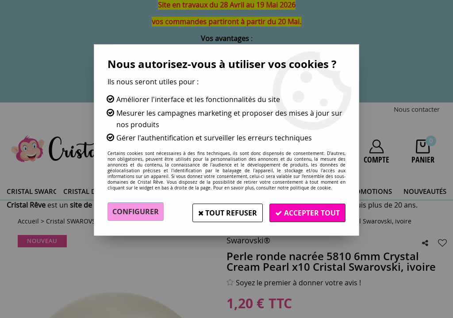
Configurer (135, 211)
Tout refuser (223, 211)
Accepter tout (306, 211)
